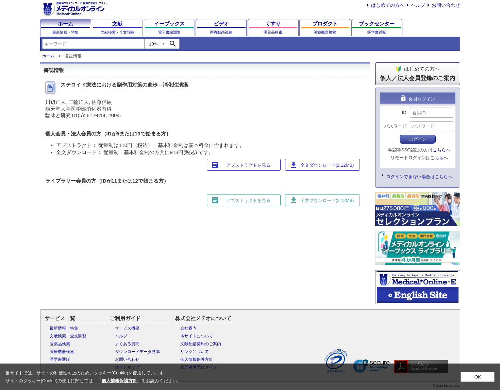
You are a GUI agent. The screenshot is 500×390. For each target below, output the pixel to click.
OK (477, 376)
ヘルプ (418, 5)
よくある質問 (127, 343)
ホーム (48, 56)
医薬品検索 (60, 343)
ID (404, 112)
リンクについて (194, 351)
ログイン (418, 139)
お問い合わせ (446, 5)
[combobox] (93, 44)
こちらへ (441, 149)
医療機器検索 (62, 351)
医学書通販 (60, 359)
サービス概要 (127, 328)
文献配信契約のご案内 (200, 343)
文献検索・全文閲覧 (68, 336)
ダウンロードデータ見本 (137, 351)
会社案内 (188, 328)
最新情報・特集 (64, 328)
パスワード (395, 126)
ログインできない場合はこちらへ (419, 176)
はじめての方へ (387, 5)
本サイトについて (196, 336)
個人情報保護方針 (196, 359)
